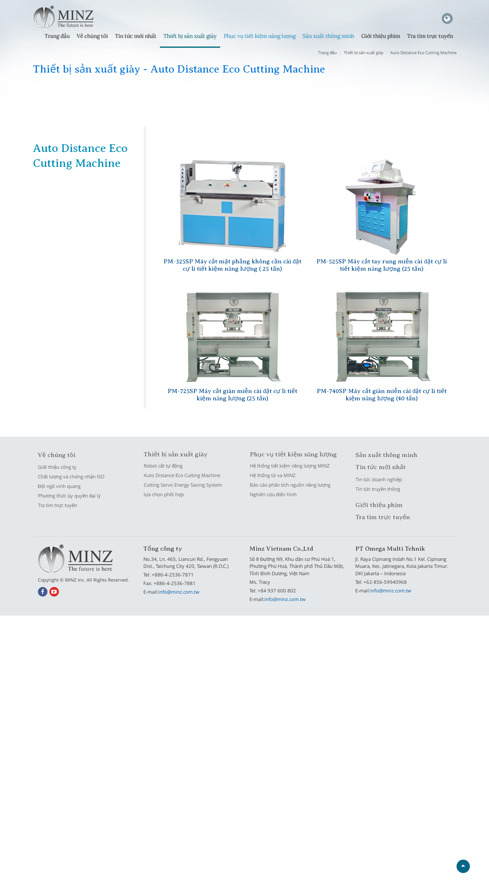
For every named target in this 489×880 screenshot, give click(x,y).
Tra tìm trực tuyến (430, 35)
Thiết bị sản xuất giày (190, 35)
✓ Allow (245, 637)
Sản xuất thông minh (328, 35)
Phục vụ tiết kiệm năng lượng (260, 35)
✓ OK (331, 875)
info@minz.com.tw (178, 592)
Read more (217, 697)
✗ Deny (244, 645)
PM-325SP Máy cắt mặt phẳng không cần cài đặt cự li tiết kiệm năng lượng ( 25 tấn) (232, 264)
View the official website (259, 697)
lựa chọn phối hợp (396, 92)
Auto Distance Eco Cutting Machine (423, 52)
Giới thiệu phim (380, 35)
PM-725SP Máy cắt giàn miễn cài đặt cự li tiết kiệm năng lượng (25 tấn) (233, 394)
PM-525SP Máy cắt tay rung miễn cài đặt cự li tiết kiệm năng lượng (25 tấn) (381, 264)
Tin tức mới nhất (135, 35)
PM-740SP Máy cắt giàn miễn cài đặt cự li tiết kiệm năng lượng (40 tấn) (382, 394)
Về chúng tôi (92, 35)
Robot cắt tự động (73, 92)
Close (244, 620)
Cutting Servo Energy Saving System (296, 92)
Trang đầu (57, 35)
